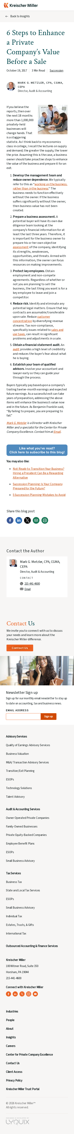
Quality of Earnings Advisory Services (28, 745)
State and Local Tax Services (23, 890)
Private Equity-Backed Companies (26, 835)
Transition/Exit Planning (20, 771)
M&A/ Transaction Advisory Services (27, 762)
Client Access (14, 1072)
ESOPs (10, 779)
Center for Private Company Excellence (29, 1055)
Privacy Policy (14, 1081)
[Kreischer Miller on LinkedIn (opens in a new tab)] (15, 994)
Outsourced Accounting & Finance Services (32, 946)
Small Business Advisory (20, 861)
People (10, 1020)
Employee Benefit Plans (20, 844)
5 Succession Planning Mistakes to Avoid (39, 495)
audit (16, 349)
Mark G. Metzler (16, 423)
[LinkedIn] (18, 523)
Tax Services (13, 873)
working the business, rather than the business (40, 186)
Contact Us (20, 648)
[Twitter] (27, 523)
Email (57, 432)
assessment (21, 247)
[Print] (44, 523)
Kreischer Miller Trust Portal (22, 1089)
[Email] (36, 523)
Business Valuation (17, 754)
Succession (56, 71)
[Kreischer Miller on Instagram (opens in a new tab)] (28, 994)
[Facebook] (10, 523)
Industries (12, 1012)
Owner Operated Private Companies (27, 818)
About (9, 1029)
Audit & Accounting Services (23, 809)
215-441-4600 (32, 584)
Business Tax (14, 882)
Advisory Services (16, 737)
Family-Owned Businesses (21, 827)
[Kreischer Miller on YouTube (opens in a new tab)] (35, 994)
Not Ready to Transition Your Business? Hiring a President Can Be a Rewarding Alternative (38, 473)
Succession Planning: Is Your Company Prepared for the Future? (38, 486)
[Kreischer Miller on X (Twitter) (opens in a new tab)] (22, 994)
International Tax (16, 934)
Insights (11, 1037)
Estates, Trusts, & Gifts (20, 925)
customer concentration (31, 319)
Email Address (17, 711)
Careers (10, 1046)
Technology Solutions (19, 788)
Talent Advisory (15, 797)
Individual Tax (14, 916)
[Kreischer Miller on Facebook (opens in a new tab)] (8, 994)
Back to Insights (20, 16)
